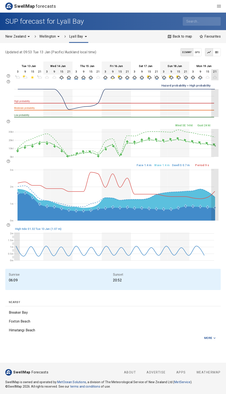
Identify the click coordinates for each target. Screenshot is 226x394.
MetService (182, 382)
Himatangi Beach (22, 330)
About (130, 372)
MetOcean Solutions (71, 382)
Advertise (156, 372)
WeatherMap (208, 372)
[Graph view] (209, 52)
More (210, 338)
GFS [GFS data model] (197, 52)
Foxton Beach (19, 321)
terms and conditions (85, 386)
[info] (8, 82)
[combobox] (202, 21)
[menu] (219, 6)
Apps (181, 372)
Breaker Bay (18, 312)
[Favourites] (210, 36)
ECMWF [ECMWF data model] (187, 52)
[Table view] (217, 52)
